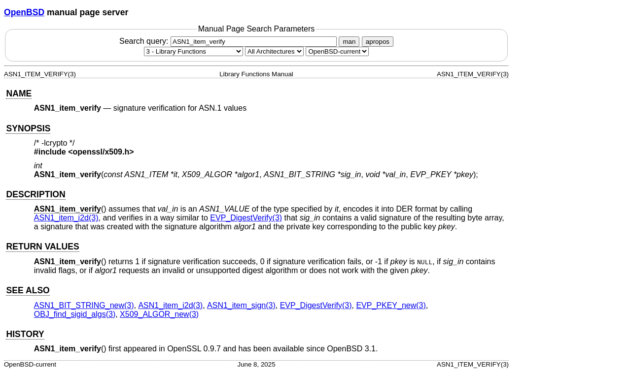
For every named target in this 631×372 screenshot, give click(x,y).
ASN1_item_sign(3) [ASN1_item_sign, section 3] (241, 305)
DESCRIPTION (35, 194)
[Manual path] (337, 51)
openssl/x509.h (101, 152)
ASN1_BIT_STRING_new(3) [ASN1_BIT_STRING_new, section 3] (84, 305)
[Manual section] (193, 51)
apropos (377, 41)
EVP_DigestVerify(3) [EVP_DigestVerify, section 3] (246, 218)
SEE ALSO (27, 290)
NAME (19, 93)
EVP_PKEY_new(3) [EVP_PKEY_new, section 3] (390, 305)
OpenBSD (24, 12)
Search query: (229, 41)
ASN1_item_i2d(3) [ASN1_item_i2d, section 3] (66, 218)
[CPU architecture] (274, 51)
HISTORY (25, 334)
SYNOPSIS (28, 128)
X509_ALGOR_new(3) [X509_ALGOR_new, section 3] (159, 314)
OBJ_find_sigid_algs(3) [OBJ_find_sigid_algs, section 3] (74, 314)
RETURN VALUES (42, 246)
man (349, 41)
